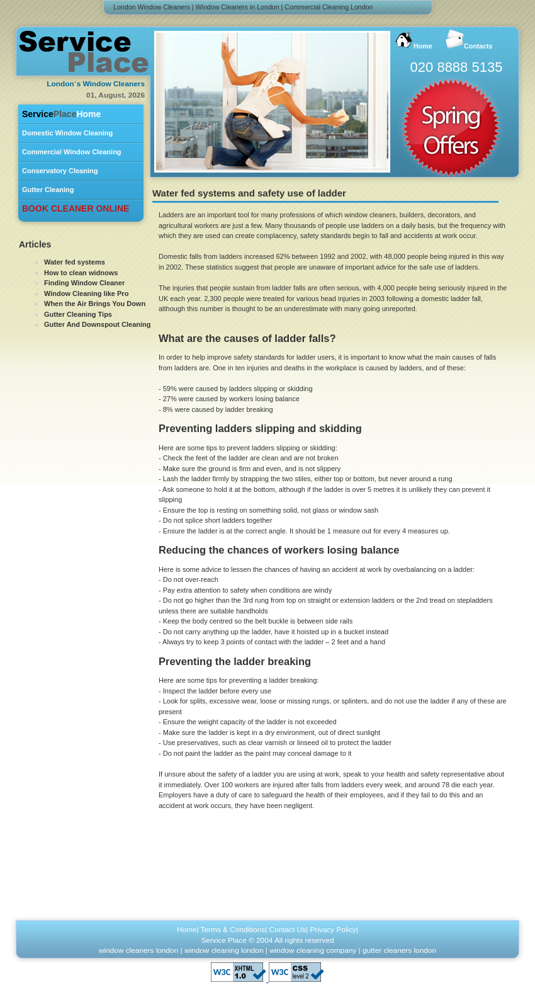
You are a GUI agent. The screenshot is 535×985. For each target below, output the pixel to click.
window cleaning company (312, 950)
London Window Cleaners (151, 7)
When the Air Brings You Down (94, 303)
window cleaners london (138, 950)
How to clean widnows (81, 272)
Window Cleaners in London (237, 7)
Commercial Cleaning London (328, 7)
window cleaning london (224, 950)
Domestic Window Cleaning (67, 133)
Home (61, 114)
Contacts (469, 40)
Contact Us (288, 929)
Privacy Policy (333, 929)
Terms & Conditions (233, 929)
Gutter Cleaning (48, 189)
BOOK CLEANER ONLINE (75, 208)
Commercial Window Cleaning (71, 152)
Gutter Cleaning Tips (78, 314)
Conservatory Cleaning (60, 170)
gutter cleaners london (399, 950)
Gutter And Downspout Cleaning (97, 324)
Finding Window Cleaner (84, 283)
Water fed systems (74, 262)
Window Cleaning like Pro (86, 293)
